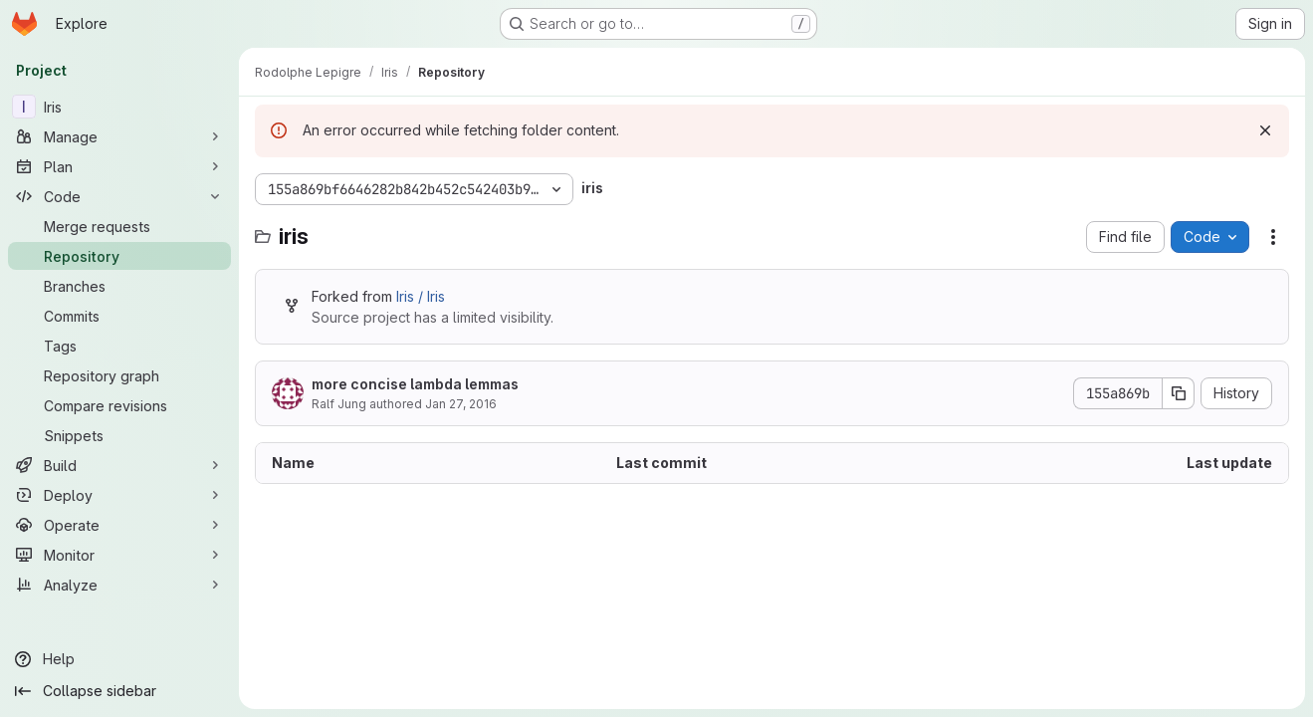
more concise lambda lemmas (415, 383)
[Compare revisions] (119, 405)
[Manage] (119, 136)
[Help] (119, 659)
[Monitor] (119, 555)
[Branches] (119, 286)
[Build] (119, 465)
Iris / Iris (420, 296)
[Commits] (119, 316)
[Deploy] (119, 495)
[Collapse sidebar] (119, 691)
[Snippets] (119, 435)
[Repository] (119, 256)
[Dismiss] (1265, 130)
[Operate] (119, 525)
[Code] (119, 196)
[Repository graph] (119, 375)
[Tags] (119, 345)
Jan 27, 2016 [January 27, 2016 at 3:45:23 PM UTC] (461, 403)
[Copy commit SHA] (1179, 393)
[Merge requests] (119, 226)
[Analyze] (119, 584)
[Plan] (119, 166)
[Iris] (119, 106)
